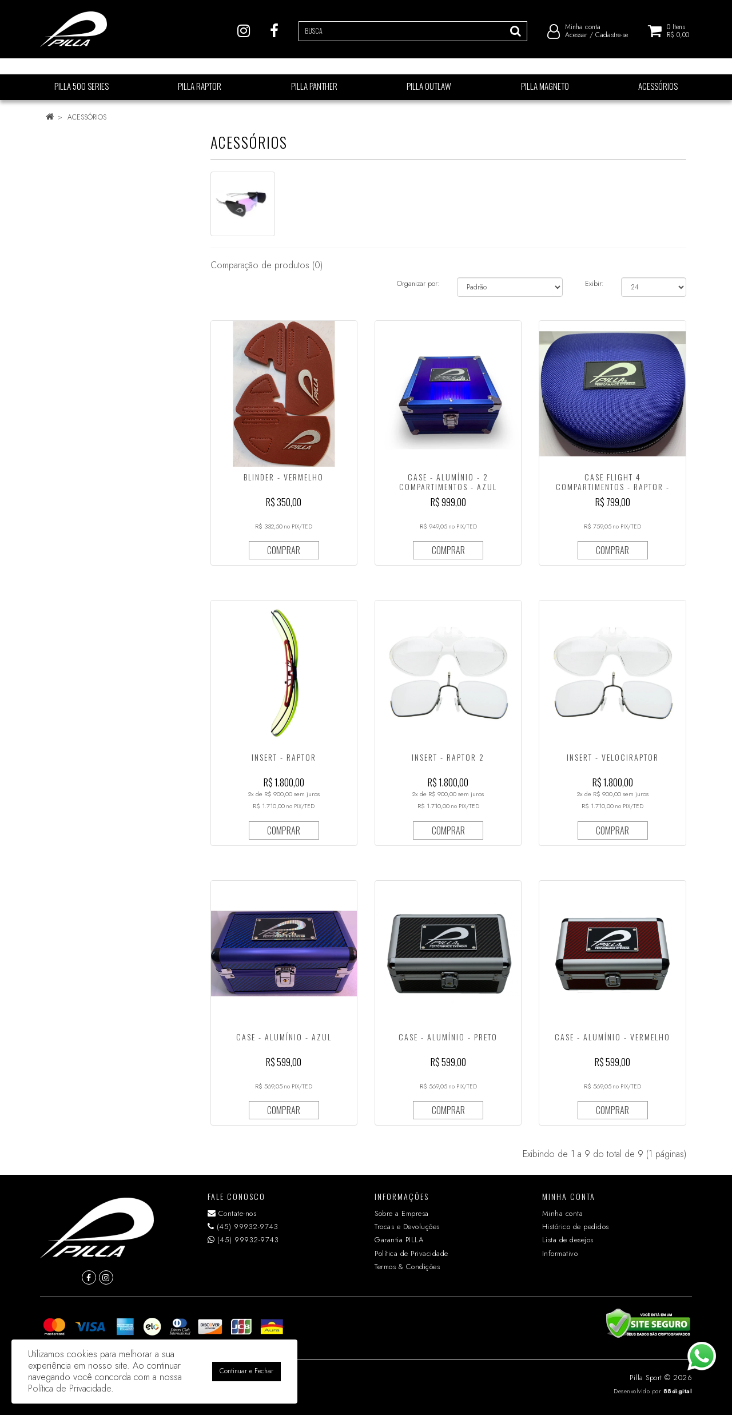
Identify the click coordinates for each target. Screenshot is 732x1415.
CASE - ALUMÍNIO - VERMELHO (612, 1037)
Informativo (560, 1253)
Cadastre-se (611, 40)
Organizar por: (418, 284)
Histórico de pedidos (575, 1226)
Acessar (576, 40)
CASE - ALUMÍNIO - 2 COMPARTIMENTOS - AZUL (448, 481)
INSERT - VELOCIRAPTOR (613, 757)
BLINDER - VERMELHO (284, 477)
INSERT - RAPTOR (284, 757)
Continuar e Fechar (246, 1371)
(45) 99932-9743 (243, 1226)
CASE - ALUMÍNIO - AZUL (284, 1037)
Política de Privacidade (411, 1253)
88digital (678, 1391)
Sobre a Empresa (402, 1213)
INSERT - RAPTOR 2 (448, 757)
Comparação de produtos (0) (266, 265)
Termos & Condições (407, 1266)
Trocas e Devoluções (407, 1226)
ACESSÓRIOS (86, 117)
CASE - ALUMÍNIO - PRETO (448, 1037)
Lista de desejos (568, 1239)
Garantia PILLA (399, 1239)
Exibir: (594, 284)
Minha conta (562, 1213)
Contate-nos (232, 1213)
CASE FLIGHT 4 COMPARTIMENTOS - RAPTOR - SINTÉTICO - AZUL (613, 486)
